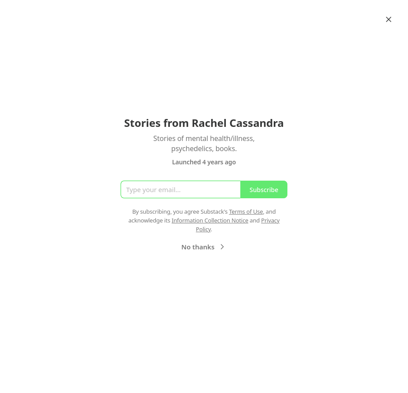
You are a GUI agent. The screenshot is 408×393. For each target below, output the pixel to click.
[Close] (388, 19)
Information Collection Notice (210, 220)
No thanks (204, 246)
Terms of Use (246, 211)
